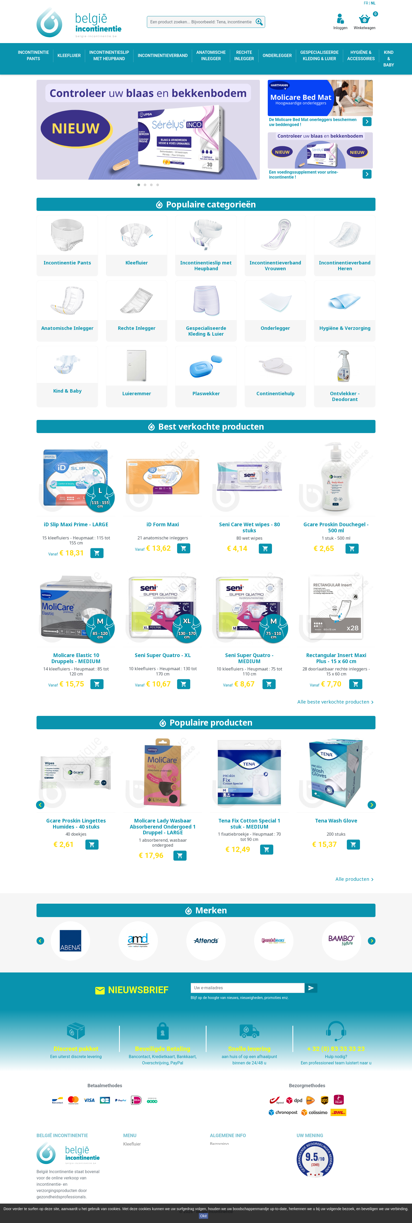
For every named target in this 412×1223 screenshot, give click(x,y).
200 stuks (336, 834)
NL (373, 3)
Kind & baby (134, 1181)
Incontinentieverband (142, 1194)
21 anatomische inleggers (162, 538)
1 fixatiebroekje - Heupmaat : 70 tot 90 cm (249, 836)
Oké (203, 1216)
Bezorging (219, 1144)
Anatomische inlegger (143, 1169)
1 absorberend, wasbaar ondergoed (163, 842)
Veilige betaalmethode (231, 1169)
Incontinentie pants (141, 1150)
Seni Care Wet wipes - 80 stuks (249, 527)
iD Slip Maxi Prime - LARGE (76, 524)
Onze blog (219, 1188)
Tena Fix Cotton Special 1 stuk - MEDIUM (249, 823)
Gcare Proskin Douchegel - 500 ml (336, 527)
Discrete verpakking (228, 1175)
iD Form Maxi (163, 524)
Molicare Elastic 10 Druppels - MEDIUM (76, 658)
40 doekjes (75, 834)
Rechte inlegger (137, 1175)
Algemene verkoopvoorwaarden (239, 1156)
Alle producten (355, 879)
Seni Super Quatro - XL (163, 655)
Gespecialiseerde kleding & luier (152, 1200)
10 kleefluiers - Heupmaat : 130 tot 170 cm (163, 671)
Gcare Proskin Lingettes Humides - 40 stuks (76, 823)
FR (366, 3)
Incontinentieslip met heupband (152, 1162)
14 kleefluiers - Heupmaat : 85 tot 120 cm (76, 671)
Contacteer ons (224, 1181)
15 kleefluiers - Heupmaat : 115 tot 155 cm (76, 540)
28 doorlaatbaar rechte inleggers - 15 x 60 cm (336, 671)
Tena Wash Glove (336, 820)
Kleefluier (132, 1144)
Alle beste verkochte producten (336, 702)
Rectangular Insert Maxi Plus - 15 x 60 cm (336, 658)
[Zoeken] (206, 22)
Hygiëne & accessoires (144, 1188)
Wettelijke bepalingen (230, 1150)
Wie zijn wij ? (222, 1162)
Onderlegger (134, 1156)
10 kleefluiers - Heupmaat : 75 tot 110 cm (249, 671)
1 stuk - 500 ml (336, 538)
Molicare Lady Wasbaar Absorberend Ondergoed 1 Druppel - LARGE (163, 826)
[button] (139, 185)
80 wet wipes (249, 538)
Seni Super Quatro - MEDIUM (249, 658)
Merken (211, 910)
